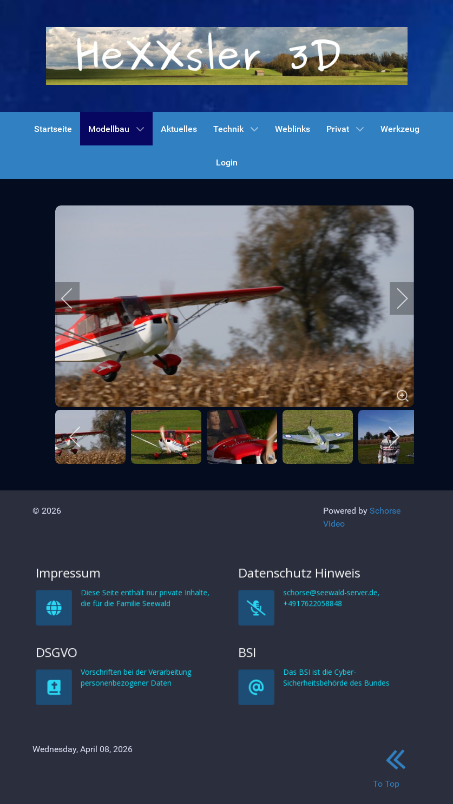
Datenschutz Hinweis (323, 661)
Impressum (117, 661)
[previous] (74, 298)
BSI (315, 740)
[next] (395, 298)
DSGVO (115, 740)
